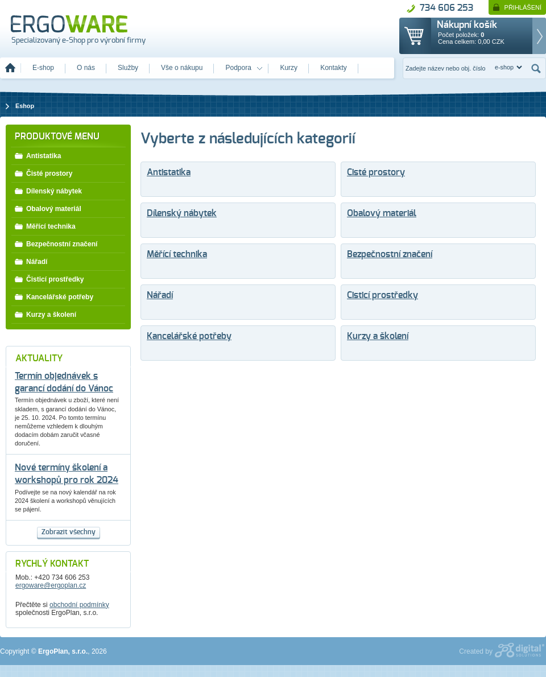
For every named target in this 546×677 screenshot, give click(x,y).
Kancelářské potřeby (189, 336)
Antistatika (169, 172)
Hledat (536, 68)
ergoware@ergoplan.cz (50, 585)
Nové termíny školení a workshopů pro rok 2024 (66, 474)
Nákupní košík (467, 25)
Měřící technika (177, 254)
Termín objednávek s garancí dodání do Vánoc (64, 382)
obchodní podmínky (79, 605)
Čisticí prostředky (382, 295)
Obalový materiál (381, 213)
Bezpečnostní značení (389, 254)
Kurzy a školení (377, 336)
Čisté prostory (376, 172)
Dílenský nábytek (182, 213)
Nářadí (160, 295)
